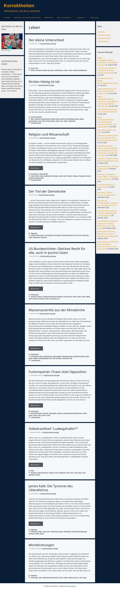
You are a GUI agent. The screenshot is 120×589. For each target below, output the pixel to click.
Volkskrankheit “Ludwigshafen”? (53, 428)
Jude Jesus (51, 70)
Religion (75, 176)
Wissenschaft (43, 174)
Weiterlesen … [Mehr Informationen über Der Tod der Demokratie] (36, 227)
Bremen (45, 413)
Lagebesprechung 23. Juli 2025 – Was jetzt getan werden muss (106, 91)
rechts (35, 415)
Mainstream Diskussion (79, 531)
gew (40, 577)
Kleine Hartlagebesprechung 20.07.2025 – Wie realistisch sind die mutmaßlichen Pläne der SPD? (107, 101)
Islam (32, 68)
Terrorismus (53, 298)
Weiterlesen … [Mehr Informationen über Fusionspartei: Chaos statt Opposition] (36, 405)
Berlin (33, 119)
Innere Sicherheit (36, 117)
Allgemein (34, 233)
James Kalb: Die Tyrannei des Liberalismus (51, 488)
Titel (53, 358)
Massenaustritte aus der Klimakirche (57, 310)
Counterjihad (49, 235)
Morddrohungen (41, 545)
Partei (30, 415)
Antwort (39, 296)
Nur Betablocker (44, 358)
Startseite (7, 17)
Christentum (35, 174)
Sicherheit (32, 475)
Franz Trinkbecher (60, 473)
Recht (47, 298)
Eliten (40, 531)
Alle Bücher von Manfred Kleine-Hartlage (27, 17)
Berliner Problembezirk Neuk (69, 119)
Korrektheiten (19, 5)
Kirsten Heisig (50, 121)
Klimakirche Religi (78, 356)
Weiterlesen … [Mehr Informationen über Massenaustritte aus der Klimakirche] (36, 348)
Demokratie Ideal (67, 235)
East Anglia (34, 356)
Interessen (85, 235)
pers (61, 121)
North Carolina (33, 298)
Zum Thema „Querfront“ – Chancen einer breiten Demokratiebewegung (107, 70)
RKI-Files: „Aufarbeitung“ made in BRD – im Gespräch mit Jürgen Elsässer (107, 176)
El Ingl (75, 235)
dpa (40, 121)
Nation (65, 577)
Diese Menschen (43, 473)
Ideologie (55, 176)
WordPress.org (102, 41)
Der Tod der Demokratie (47, 191)
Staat (84, 577)
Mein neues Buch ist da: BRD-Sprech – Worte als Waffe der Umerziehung (106, 233)
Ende (41, 176)
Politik (37, 533)
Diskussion (34, 531)
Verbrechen (71, 121)
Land (75, 473)
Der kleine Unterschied (46, 40)
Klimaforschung (67, 356)
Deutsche (34, 473)
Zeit (71, 358)
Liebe (83, 296)
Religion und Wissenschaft (49, 134)
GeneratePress (71, 586)
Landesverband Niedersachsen (72, 413)
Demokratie (57, 235)
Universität (65, 358)
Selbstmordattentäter (80, 70)
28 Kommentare (36, 180)
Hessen (59, 413)
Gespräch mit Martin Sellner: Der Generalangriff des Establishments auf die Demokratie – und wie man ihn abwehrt (107, 150)
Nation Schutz (73, 577)
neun (84, 473)
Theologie (82, 176)
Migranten (36, 237)
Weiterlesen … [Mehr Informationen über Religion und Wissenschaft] (36, 168)
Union (49, 415)
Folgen (41, 356)
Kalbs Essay (54, 531)
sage (39, 415)
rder (81, 577)
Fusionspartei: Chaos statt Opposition (57, 372)
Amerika (33, 296)
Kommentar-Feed (103, 38)
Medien (35, 358)
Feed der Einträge (104, 35)
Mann (30, 358)
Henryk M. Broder (41, 70)
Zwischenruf (35, 294)
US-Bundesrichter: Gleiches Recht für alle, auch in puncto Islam (57, 250)
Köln (71, 473)
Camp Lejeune (67, 296)
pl (78, 577)
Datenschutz (95, 17)
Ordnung (41, 298)
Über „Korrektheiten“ (66, 17)
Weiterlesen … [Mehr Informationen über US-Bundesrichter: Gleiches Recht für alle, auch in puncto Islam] (36, 289)
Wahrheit (31, 178)
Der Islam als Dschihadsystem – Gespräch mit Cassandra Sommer (107, 202)
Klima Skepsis (57, 356)
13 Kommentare (36, 123)
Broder (33, 70)
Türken (38, 475)
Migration (44, 237)
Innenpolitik (35, 411)
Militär (88, 296)
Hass (68, 473)
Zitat (36, 68)
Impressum (83, 17)
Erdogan (51, 473)
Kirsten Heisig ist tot (44, 81)
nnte (64, 176)
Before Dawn (40, 235)
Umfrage (58, 358)
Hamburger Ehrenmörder (50, 577)
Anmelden (101, 32)
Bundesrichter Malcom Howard (52, 296)
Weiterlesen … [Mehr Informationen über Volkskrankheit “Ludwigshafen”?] (36, 465)
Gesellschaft (47, 176)
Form (48, 531)
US (59, 298)
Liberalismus (67, 531)
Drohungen (34, 577)
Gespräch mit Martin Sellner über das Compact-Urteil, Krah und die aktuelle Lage (107, 137)
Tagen (66, 121)
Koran (66, 70)
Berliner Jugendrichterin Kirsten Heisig (47, 119)
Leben (71, 70)
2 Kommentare (35, 360)
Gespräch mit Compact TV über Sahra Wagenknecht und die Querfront (107, 213)
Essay (44, 531)
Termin (44, 415)
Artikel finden (48, 17)
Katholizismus (59, 70)
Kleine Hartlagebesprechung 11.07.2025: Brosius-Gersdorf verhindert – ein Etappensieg (106, 122)
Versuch (88, 176)
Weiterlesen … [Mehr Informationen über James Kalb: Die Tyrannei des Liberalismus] (36, 524)
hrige (43, 121)
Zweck (42, 533)
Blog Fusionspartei (37, 413)
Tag (50, 358)
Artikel (33, 176)
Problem (69, 176)
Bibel (37, 176)
